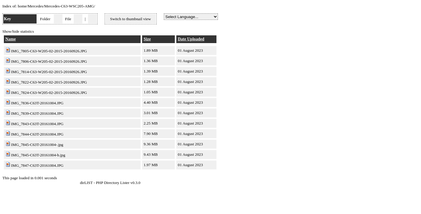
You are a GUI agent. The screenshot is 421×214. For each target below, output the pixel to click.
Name (10, 39)
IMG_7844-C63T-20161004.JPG (37, 134)
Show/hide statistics (18, 31)
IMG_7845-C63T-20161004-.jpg (37, 144)
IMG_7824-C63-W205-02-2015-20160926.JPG (49, 92)
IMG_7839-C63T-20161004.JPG (37, 113)
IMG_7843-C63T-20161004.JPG (37, 124)
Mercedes (35, 6)
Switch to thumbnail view (130, 19)
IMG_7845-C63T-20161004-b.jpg (38, 155)
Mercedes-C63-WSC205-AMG (69, 6)
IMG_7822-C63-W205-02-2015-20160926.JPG (49, 82)
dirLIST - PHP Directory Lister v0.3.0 (110, 182)
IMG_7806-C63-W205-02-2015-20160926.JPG (49, 61)
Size (147, 39)
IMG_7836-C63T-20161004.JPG (37, 103)
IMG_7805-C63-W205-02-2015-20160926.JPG (49, 51)
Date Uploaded (191, 39)
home (22, 6)
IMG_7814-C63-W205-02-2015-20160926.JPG (49, 72)
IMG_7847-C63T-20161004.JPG (37, 165)
